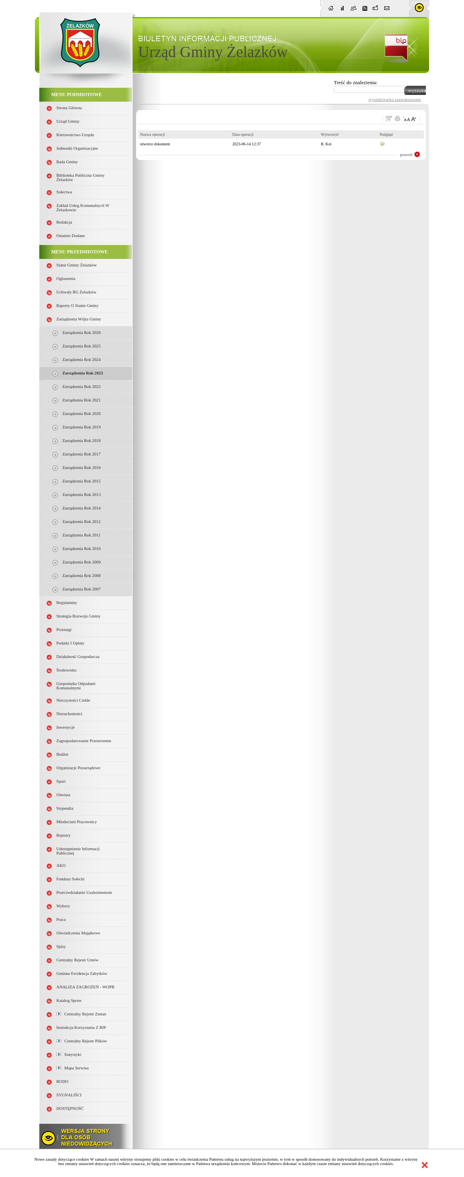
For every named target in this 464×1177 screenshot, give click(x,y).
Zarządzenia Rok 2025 (81, 346)
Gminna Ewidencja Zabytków (81, 973)
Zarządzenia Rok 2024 (81, 359)
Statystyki (68, 1054)
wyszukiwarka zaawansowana (394, 99)
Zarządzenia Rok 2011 (81, 535)
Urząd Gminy (67, 121)
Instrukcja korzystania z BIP (81, 1027)
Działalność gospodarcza (78, 656)
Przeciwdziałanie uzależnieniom (84, 892)
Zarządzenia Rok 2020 (81, 413)
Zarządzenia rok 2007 (81, 589)
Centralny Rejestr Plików (81, 1041)
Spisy (61, 946)
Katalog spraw (69, 1000)
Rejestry (63, 835)
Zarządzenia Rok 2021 (81, 400)
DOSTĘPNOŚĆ (70, 1108)
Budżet (62, 754)
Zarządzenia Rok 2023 (82, 373)
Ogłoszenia (65, 278)
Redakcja (64, 222)
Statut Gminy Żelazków (76, 265)
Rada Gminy (67, 162)
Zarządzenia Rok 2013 (81, 494)
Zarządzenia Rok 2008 (81, 575)
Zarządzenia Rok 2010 (81, 548)
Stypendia (64, 808)
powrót (406, 154)
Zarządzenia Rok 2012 (81, 521)
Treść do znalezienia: (355, 82)
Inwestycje (65, 727)
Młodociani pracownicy (76, 822)
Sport (60, 781)
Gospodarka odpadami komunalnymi (76, 685)
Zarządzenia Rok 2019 (81, 427)
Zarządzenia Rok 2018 (81, 440)
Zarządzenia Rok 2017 (81, 454)
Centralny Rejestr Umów (77, 960)
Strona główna (69, 108)
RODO (62, 1081)
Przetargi (63, 629)
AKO (60, 865)
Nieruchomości (69, 714)
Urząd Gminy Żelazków (213, 51)
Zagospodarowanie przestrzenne (83, 741)
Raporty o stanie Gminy (77, 305)
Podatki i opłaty (70, 643)
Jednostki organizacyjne (77, 148)
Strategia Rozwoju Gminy (78, 616)
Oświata (63, 795)
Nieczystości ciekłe (73, 700)
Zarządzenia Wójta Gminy (78, 319)
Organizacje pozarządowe (78, 768)
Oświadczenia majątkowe (78, 933)
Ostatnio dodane (70, 235)
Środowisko (66, 670)
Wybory (63, 906)
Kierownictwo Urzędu (75, 135)
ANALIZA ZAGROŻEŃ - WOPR (85, 987)
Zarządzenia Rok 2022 (81, 386)
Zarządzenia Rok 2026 (81, 332)
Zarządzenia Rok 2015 (81, 481)
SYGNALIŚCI (68, 1095)
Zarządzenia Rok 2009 (81, 562)
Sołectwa (64, 192)
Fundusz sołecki (70, 879)
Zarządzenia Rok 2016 (81, 467)
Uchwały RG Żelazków (76, 292)
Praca (61, 919)
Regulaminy (66, 602)
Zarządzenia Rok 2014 (81, 508)
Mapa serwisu (72, 1068)
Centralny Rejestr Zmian (81, 1014)
